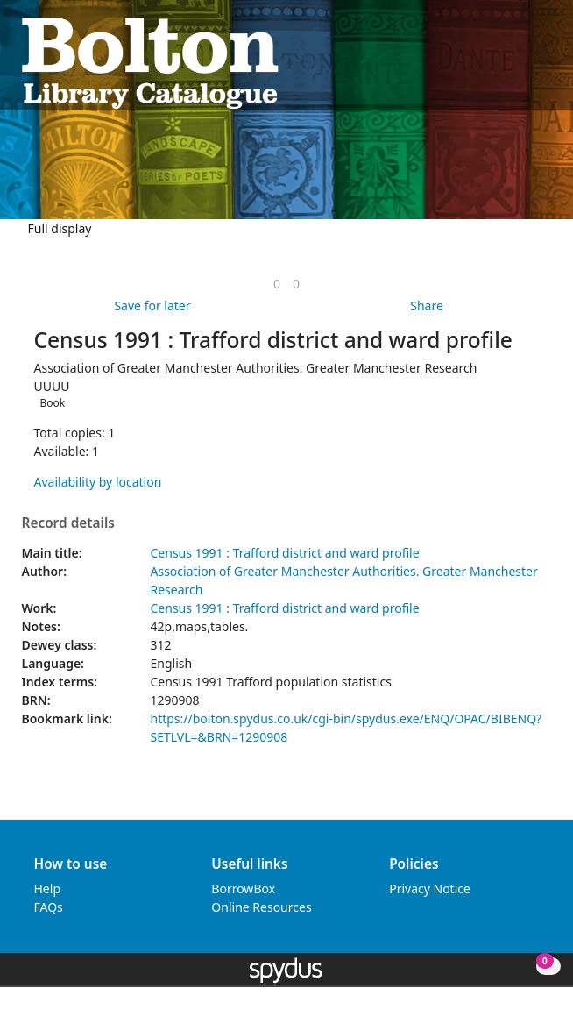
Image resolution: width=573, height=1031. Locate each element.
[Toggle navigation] (543, 62)
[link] (276, 283)
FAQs (48, 907)
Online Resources (261, 907)
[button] (521, 62)
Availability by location (98, 481)
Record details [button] (68, 523)
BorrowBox (243, 888)
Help (47, 888)
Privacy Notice (429, 888)
